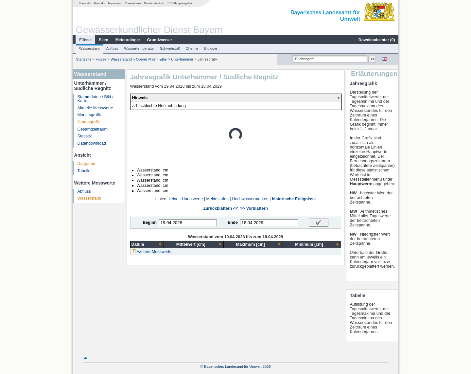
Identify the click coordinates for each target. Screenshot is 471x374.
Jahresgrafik (89, 122)
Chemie (192, 48)
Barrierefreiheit (154, 3)
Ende (233, 222)
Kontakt (99, 3)
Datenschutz (133, 3)
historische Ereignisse (294, 199)
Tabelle (84, 171)
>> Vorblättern (254, 208)
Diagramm (87, 163)
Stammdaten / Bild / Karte (95, 99)
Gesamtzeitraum (93, 129)
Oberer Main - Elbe (151, 59)
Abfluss (112, 48)
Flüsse (85, 40)
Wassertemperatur (139, 48)
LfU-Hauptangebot (179, 3)
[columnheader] (147, 244)
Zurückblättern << (220, 208)
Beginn (150, 222)
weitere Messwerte (154, 251)
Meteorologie (127, 40)
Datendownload (92, 143)
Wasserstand (89, 48)
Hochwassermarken (250, 199)
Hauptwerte (192, 199)
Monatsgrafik (89, 115)
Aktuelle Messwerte (95, 108)
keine (173, 199)
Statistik (85, 136)
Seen (103, 40)
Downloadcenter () (376, 40)
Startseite (85, 3)
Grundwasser (159, 40)
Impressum (115, 3)
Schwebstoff (170, 48)
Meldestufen (217, 199)
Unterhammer (182, 59)
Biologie (210, 48)
